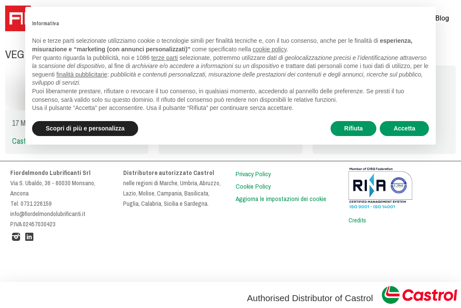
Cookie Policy (253, 186)
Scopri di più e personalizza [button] (85, 128)
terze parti (164, 57)
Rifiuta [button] (353, 128)
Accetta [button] (404, 128)
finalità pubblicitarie (81, 74)
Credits (357, 220)
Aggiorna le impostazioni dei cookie (281, 199)
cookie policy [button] (270, 49)
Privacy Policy (253, 174)
